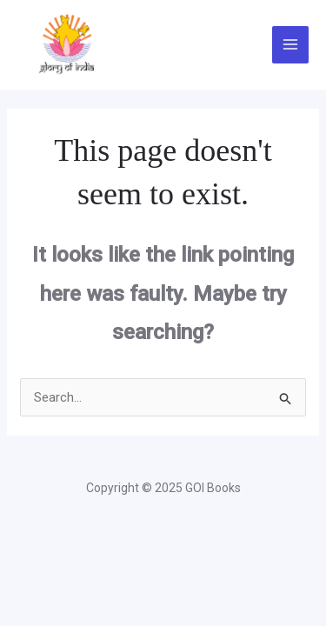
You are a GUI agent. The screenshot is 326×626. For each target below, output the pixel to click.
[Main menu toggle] (290, 44)
